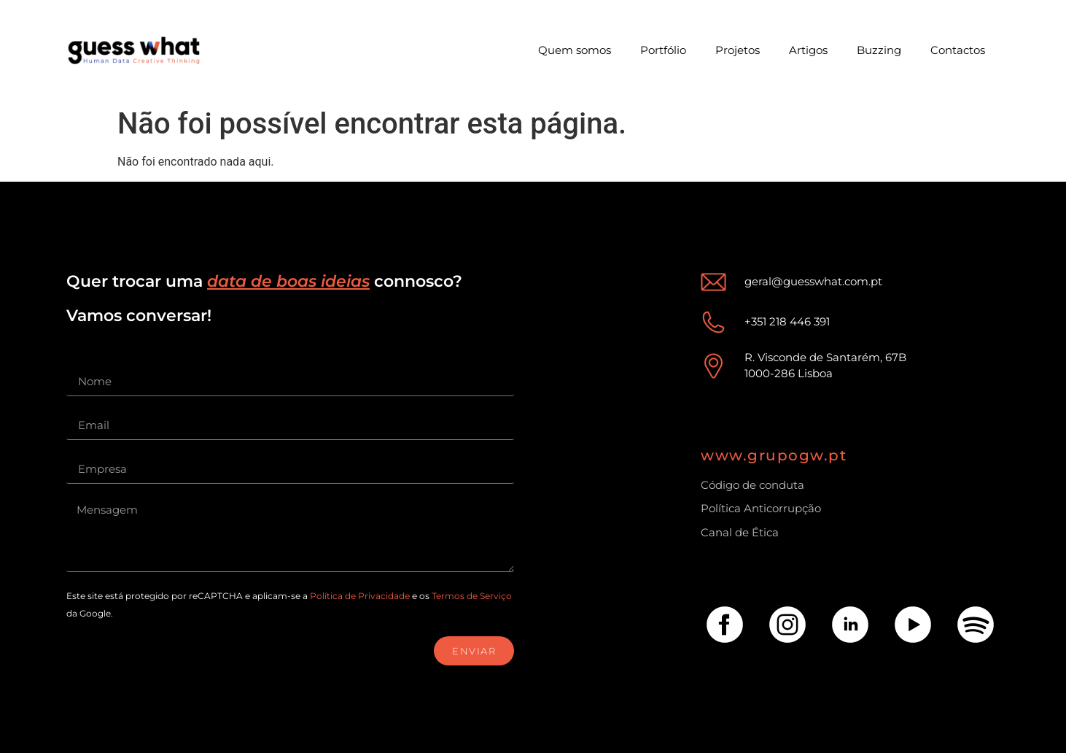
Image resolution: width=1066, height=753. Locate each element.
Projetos (737, 50)
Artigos (808, 50)
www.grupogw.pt (774, 455)
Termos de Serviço (472, 595)
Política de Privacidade (360, 595)
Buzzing (879, 50)
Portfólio (663, 50)
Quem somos (574, 50)
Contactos (957, 50)
